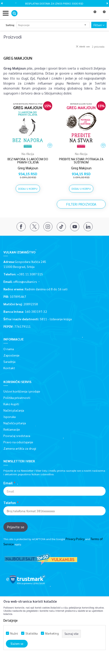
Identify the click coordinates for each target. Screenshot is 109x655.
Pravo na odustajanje (18, 442)
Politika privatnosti (16, 397)
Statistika (31, 633)
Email (8, 483)
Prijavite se (15, 526)
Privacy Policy (75, 539)
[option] (54, 3)
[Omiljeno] (93, 14)
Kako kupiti (11, 404)
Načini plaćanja (13, 410)
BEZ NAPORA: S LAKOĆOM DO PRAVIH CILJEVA (27, 160)
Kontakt (9, 368)
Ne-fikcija (28, 154)
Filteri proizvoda (81, 204)
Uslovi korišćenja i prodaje (21, 391)
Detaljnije (10, 620)
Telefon (9, 502)
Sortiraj (10, 25)
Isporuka (9, 417)
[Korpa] (102, 14)
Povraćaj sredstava (16, 436)
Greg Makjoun (28, 168)
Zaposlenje (11, 355)
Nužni (14, 633)
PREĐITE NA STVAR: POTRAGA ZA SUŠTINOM (81, 160)
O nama (8, 349)
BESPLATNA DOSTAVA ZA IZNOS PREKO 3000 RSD (54, 3)
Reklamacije (11, 429)
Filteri (99, 25)
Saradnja (9, 361)
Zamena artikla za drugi (19, 448)
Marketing (52, 633)
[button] (14, 13)
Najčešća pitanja (14, 423)
